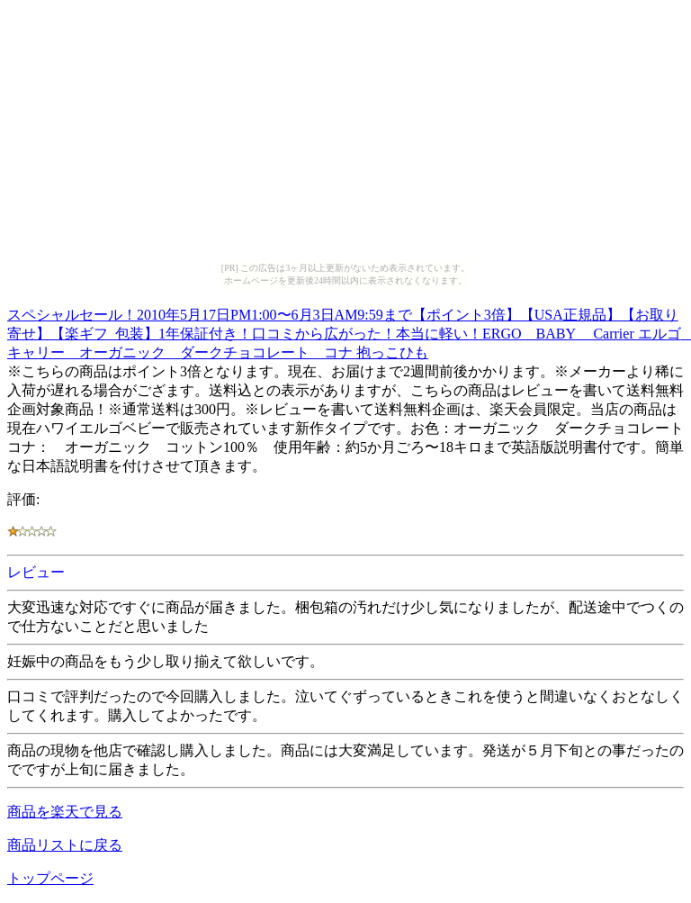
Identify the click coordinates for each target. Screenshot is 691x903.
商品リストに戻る (64, 845)
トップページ (50, 878)
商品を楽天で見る (64, 811)
